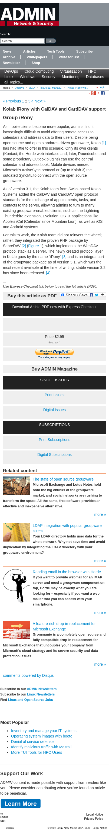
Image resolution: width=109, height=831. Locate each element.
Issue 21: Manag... (51, 87)
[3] (64, 257)
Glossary (10, 828)
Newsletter (11, 63)
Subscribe (84, 51)
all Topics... (13, 82)
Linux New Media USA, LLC (73, 827)
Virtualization (71, 71)
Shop (35, 63)
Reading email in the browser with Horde (67, 572)
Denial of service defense (32, 741)
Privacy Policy (93, 818)
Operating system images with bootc (41, 736)
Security (48, 77)
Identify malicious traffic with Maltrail (41, 747)
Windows (27, 77)
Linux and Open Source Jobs (30, 700)
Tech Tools (56, 51)
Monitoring (71, 77)
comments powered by (28, 675)
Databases (95, 77)
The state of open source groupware (63, 479)
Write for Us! (69, 57)
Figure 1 (35, 246)
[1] (104, 143)
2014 (32, 87)
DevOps (11, 71)
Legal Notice (94, 814)
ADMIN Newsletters (42, 689)
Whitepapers (37, 57)
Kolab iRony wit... (78, 87)
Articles (29, 51)
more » (100, 514)
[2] (24, 246)
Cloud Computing (39, 71)
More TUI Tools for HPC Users (36, 752)
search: (5, 34)
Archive (9, 57)
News (7, 51)
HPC (92, 71)
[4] (48, 273)
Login (102, 87)
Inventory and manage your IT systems (44, 731)
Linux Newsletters (41, 694)
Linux (8, 77)
